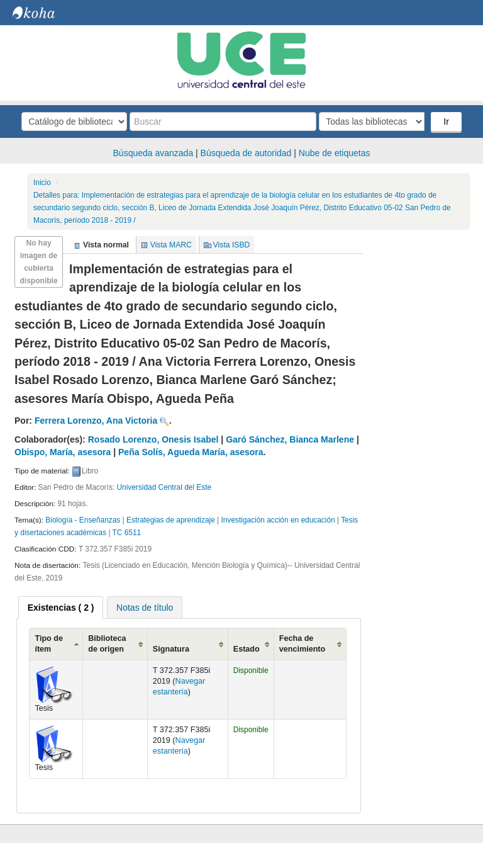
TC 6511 (127, 532)
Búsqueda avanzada (153, 153)
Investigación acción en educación (278, 520)
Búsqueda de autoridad (246, 153)
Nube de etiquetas (334, 153)
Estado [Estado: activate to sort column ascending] (246, 649)
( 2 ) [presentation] (61, 608)
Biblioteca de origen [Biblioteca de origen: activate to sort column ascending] (107, 643)
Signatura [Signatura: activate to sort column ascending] (171, 649)
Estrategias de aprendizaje (170, 520)
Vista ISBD (231, 244)
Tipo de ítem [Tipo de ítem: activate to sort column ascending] (49, 643)
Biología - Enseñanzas (82, 520)
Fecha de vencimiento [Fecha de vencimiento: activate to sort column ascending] (302, 643)
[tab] (61, 607)
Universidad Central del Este (163, 487)
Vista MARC (171, 244)
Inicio (42, 182)
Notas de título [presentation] (144, 608)
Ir (446, 121)
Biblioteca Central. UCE (44, 12)
